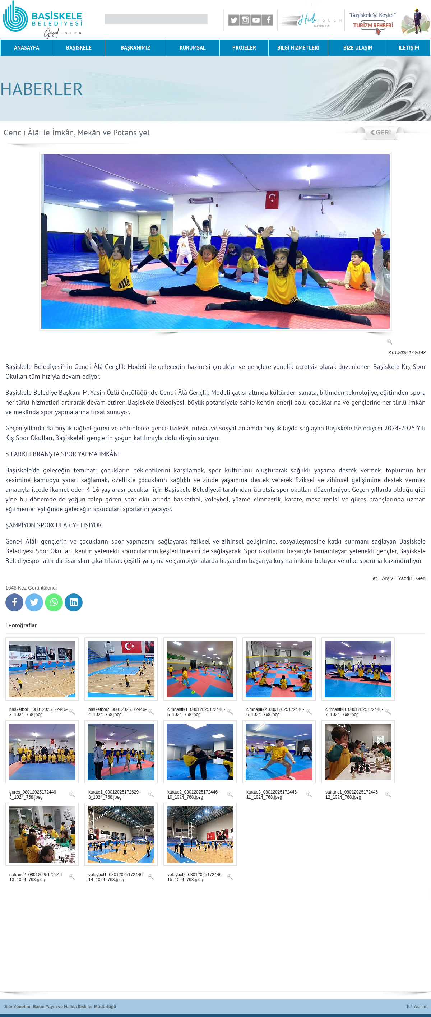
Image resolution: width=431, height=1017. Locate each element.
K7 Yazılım (417, 1006)
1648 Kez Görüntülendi (31, 588)
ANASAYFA (26, 47)
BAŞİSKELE (79, 47)
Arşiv (387, 578)
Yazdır (405, 578)
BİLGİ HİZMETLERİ (298, 47)
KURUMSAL (193, 47)
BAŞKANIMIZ (135, 47)
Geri (421, 578)
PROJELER (244, 47)
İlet (373, 578)
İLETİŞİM (409, 47)
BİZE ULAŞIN (357, 47)
